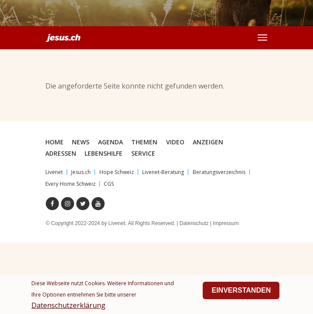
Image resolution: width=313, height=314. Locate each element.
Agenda (110, 142)
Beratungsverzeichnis (219, 172)
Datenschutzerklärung (68, 307)
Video (175, 142)
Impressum (225, 223)
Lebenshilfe (103, 153)
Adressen (60, 153)
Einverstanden (241, 292)
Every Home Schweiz (70, 184)
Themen (144, 142)
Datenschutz (194, 223)
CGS (109, 184)
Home (54, 142)
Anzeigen (208, 142)
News (80, 142)
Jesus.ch (81, 172)
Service (143, 153)
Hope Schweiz (116, 172)
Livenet (54, 172)
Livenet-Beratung (163, 172)
